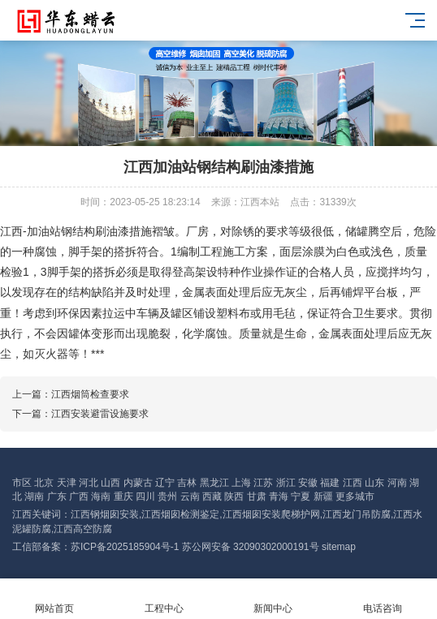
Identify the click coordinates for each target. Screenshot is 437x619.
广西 (79, 496)
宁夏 (300, 496)
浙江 (286, 482)
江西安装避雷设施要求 (100, 413)
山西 (110, 482)
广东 (57, 496)
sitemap (339, 546)
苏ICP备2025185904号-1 (125, 546)
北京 (44, 482)
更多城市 (354, 496)
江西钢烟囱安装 (105, 514)
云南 (190, 496)
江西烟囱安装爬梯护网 (271, 514)
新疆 (323, 496)
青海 (278, 496)
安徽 (308, 482)
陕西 (234, 496)
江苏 (263, 482)
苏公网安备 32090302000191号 (250, 546)
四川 (145, 496)
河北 (88, 482)
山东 (374, 482)
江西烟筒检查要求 (90, 394)
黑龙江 (214, 482)
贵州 (167, 496)
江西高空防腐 (83, 529)
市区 (22, 482)
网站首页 (55, 599)
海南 (100, 496)
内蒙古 (138, 482)
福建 (330, 482)
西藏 (212, 496)
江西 (352, 482)
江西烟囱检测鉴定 (180, 514)
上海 (241, 482)
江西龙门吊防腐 (356, 514)
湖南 (34, 496)
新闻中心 (273, 599)
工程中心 (164, 599)
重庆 (123, 496)
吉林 (187, 482)
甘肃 (256, 496)
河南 (397, 482)
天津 (66, 482)
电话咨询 (383, 599)
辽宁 (165, 482)
